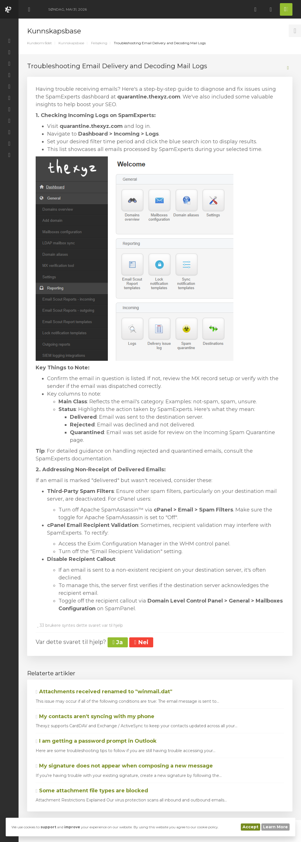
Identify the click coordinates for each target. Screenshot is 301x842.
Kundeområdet (39, 43)
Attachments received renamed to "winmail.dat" (104, 691)
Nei (141, 642)
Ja (117, 642)
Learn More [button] (275, 826)
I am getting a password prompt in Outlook (96, 741)
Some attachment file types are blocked (92, 790)
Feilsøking (99, 43)
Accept (250, 826)
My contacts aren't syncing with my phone (95, 716)
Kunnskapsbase (71, 43)
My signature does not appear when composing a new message (124, 766)
